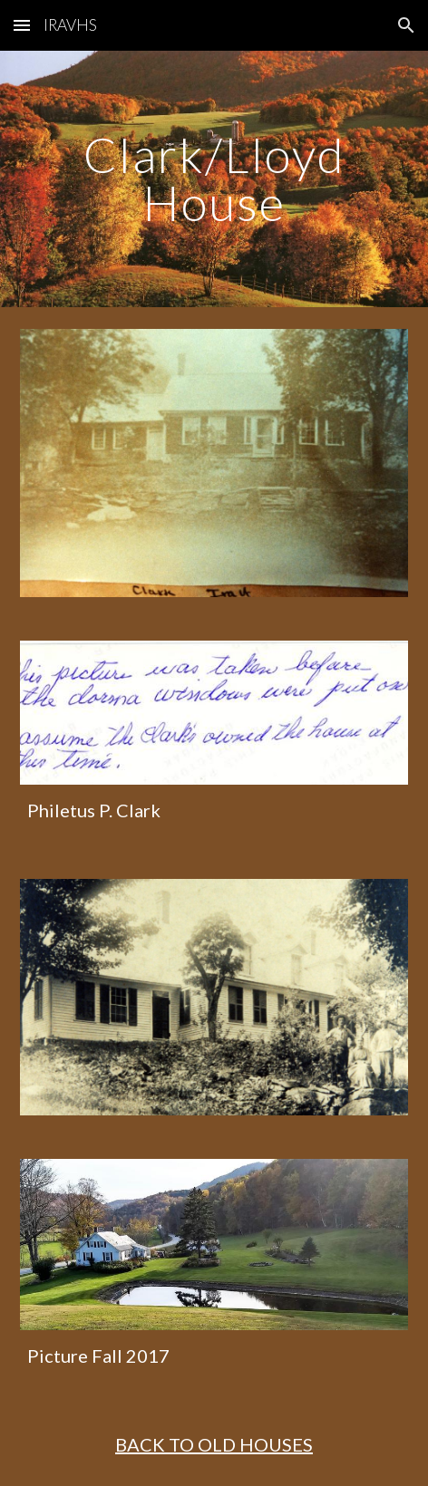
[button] (22, 25)
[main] (213, 179)
